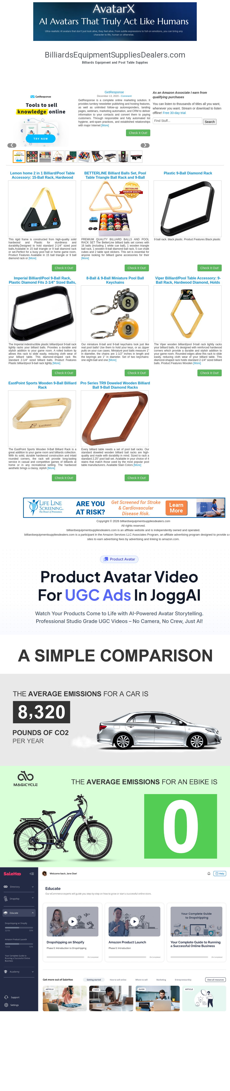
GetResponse (114, 92)
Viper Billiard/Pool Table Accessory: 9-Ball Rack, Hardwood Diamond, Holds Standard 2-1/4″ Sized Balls (188, 282)
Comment (126, 96)
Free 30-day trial (174, 113)
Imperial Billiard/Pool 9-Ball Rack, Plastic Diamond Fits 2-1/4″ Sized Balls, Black (42, 282)
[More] (105, 125)
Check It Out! (138, 133)
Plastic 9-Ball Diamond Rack (188, 173)
